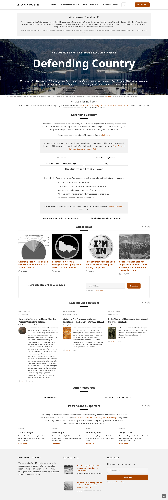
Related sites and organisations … (118, 397)
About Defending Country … (106, 158)
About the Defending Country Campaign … (61, 163)
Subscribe (143, 5)
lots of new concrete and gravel (91, 105)
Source (23, 381)
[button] (53, 4)
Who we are (61, 158)
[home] (28, 4)
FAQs (106, 163)
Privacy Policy (99, 290)
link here (106, 135)
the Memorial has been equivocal (116, 105)
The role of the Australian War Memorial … (106, 218)
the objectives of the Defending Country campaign (96, 417)
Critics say (109, 96)
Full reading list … (50, 397)
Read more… (23, 443)
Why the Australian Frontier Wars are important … (62, 218)
